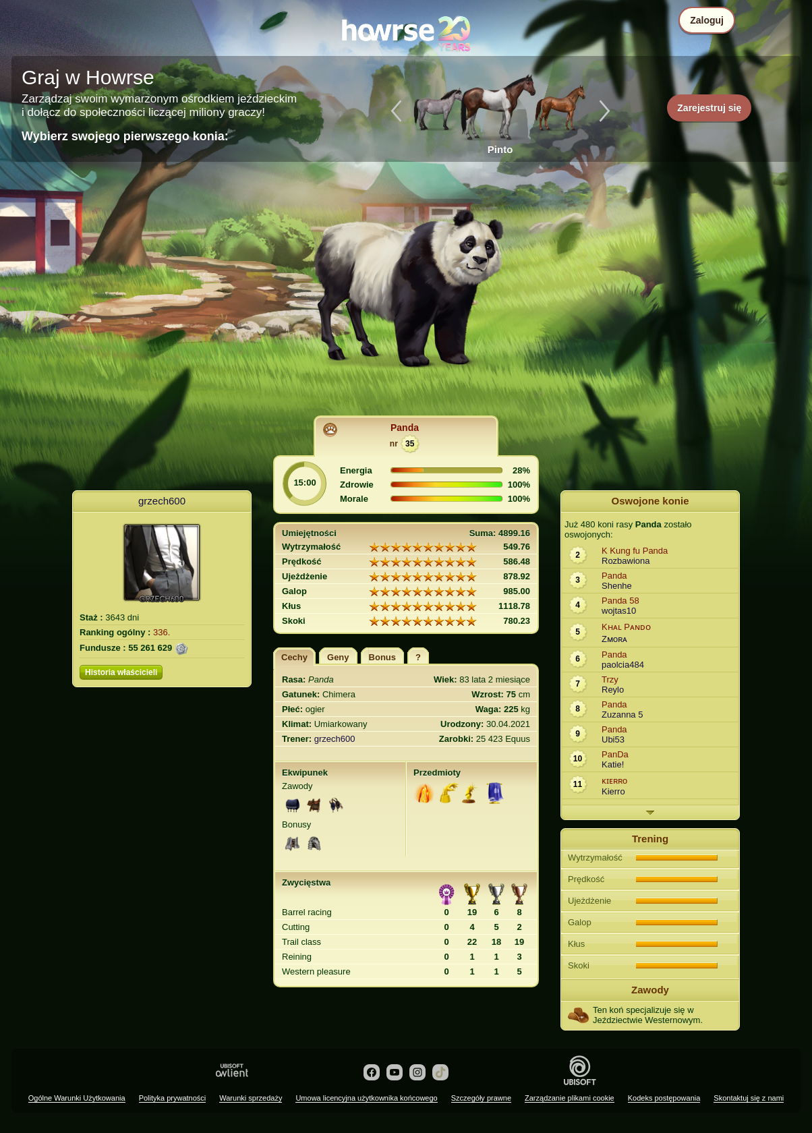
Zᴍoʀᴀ (614, 639)
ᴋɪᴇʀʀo (614, 781)
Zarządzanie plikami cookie (569, 1098)
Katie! (613, 764)
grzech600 (161, 500)
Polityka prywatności (172, 1098)
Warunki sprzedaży (250, 1098)
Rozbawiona (626, 561)
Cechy (294, 657)
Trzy (610, 679)
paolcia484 (623, 665)
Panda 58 (620, 600)
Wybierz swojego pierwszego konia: (125, 136)
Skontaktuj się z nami (749, 1098)
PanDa (615, 754)
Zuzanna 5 (622, 714)
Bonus (382, 657)
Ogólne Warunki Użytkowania (76, 1098)
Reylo (613, 690)
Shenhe (617, 586)
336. (161, 632)
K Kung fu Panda (635, 551)
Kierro (613, 791)
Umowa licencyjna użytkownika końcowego (366, 1098)
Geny (338, 657)
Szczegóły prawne (481, 1098)
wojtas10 (619, 611)
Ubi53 (613, 739)
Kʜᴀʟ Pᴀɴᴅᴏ (626, 627)
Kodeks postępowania (664, 1098)
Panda (404, 427)
